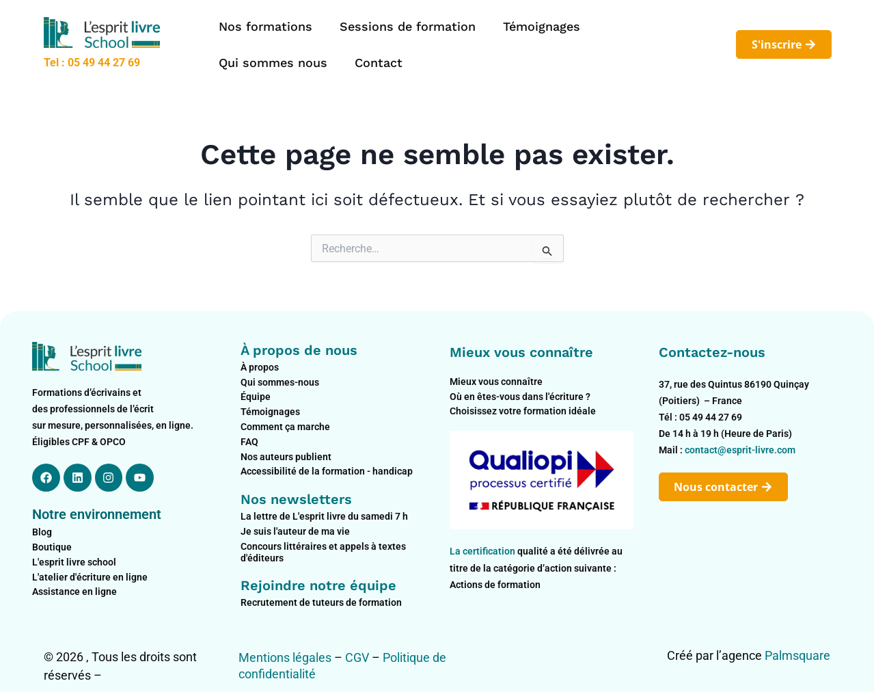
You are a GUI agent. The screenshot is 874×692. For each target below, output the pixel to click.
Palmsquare (797, 655)
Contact (378, 62)
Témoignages (541, 26)
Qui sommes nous (273, 62)
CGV (357, 657)
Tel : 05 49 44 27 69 (92, 62)
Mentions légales (284, 657)
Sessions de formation (408, 26)
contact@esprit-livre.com (740, 449)
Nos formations (265, 26)
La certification (483, 551)
